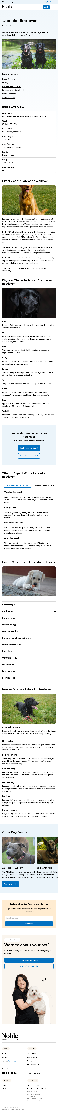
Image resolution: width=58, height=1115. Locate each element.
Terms (4, 1085)
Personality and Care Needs (13, 90)
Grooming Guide (8, 97)
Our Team (5, 1057)
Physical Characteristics (11, 86)
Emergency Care (33, 1061)
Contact (5, 1069)
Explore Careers (50, 2)
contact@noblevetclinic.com (37, 1088)
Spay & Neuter (32, 1057)
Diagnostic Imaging (33, 1064)
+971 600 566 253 (33, 1085)
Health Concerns (9, 94)
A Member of (13, 1109)
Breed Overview (8, 79)
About (4, 1053)
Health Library (6, 1065)
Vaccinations (31, 1053)
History (5, 83)
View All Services (34, 1073)
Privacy (4, 1088)
